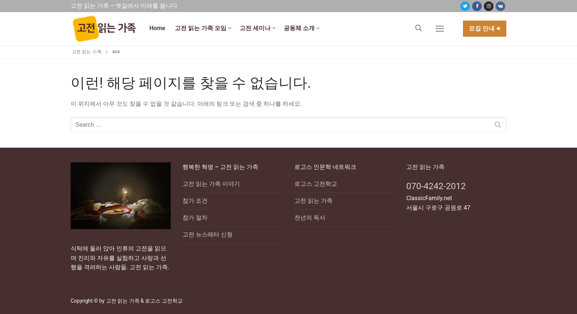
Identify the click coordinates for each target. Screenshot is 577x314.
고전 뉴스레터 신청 (208, 234)
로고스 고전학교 (315, 183)
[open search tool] (418, 28)
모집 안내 (484, 28)
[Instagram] (488, 6)
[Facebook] (477, 6)
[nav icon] (440, 28)
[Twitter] (465, 6)
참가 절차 (195, 217)
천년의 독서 (309, 217)
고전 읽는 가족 (313, 200)
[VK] (500, 6)
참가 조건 (195, 200)
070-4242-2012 (436, 186)
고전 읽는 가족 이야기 (211, 183)
